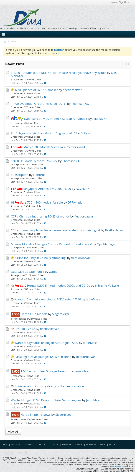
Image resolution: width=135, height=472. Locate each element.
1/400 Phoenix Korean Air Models (64, 119)
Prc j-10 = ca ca (24, 329)
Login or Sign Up (119, 2)
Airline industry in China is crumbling (40, 258)
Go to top (22, 453)
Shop (102, 445)
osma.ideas (82, 371)
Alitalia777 (99, 119)
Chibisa (85, 133)
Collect (42, 445)
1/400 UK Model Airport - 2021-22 (34, 161)
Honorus (39, 175)
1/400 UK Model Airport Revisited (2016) (38, 104)
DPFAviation (76, 202)
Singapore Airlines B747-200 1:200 (47, 189)
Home (5, 445)
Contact (8, 453)
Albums (79, 445)
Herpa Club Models (34, 314)
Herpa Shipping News (35, 414)
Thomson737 (80, 104)
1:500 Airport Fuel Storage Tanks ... (45, 371)
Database (29, 445)
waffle (53, 272)
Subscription (19, 175)
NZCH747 (82, 189)
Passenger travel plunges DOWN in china (42, 357)
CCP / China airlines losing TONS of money (40, 216)
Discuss (15, 445)
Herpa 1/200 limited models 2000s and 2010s (58, 285)
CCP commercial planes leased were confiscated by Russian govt (55, 230)
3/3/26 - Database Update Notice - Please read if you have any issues (58, 73)
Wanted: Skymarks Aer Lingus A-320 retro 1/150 (47, 299)
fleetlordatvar (72, 90)
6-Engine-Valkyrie (107, 285)
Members (91, 445)
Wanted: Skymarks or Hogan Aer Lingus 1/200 (46, 343)
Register (114, 445)
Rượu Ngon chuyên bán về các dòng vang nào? (43, 133)
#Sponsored (25, 119)
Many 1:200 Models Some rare (44, 147)
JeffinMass (93, 299)
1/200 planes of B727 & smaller (36, 90)
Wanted (66, 445)
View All (13, 431)
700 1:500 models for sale (45, 202)
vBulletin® (116, 467)
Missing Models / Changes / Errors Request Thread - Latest (51, 244)
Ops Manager (106, 244)
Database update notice (27, 272)
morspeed (78, 147)
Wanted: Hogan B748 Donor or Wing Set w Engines (46, 400)
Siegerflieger (60, 314)
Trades (55, 445)
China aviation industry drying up (37, 386)
